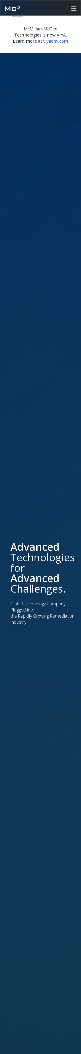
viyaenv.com (55, 41)
